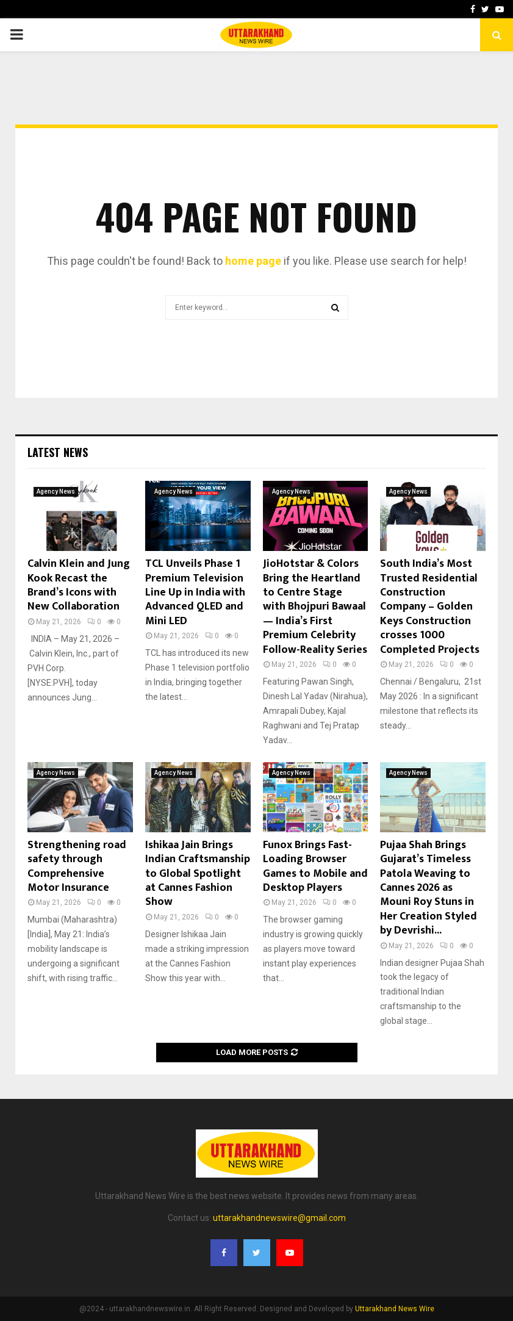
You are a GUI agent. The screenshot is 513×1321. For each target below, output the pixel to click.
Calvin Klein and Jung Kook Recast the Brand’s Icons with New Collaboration (78, 585)
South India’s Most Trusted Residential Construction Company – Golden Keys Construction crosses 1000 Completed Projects (429, 606)
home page (253, 260)
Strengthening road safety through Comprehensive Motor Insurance (76, 866)
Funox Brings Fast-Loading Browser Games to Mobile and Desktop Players (315, 866)
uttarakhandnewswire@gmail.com (279, 1218)
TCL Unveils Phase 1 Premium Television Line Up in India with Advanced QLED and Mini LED (195, 592)
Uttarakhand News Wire (394, 1309)
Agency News (56, 491)
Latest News (57, 452)
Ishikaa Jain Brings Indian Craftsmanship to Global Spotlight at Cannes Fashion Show (197, 874)
